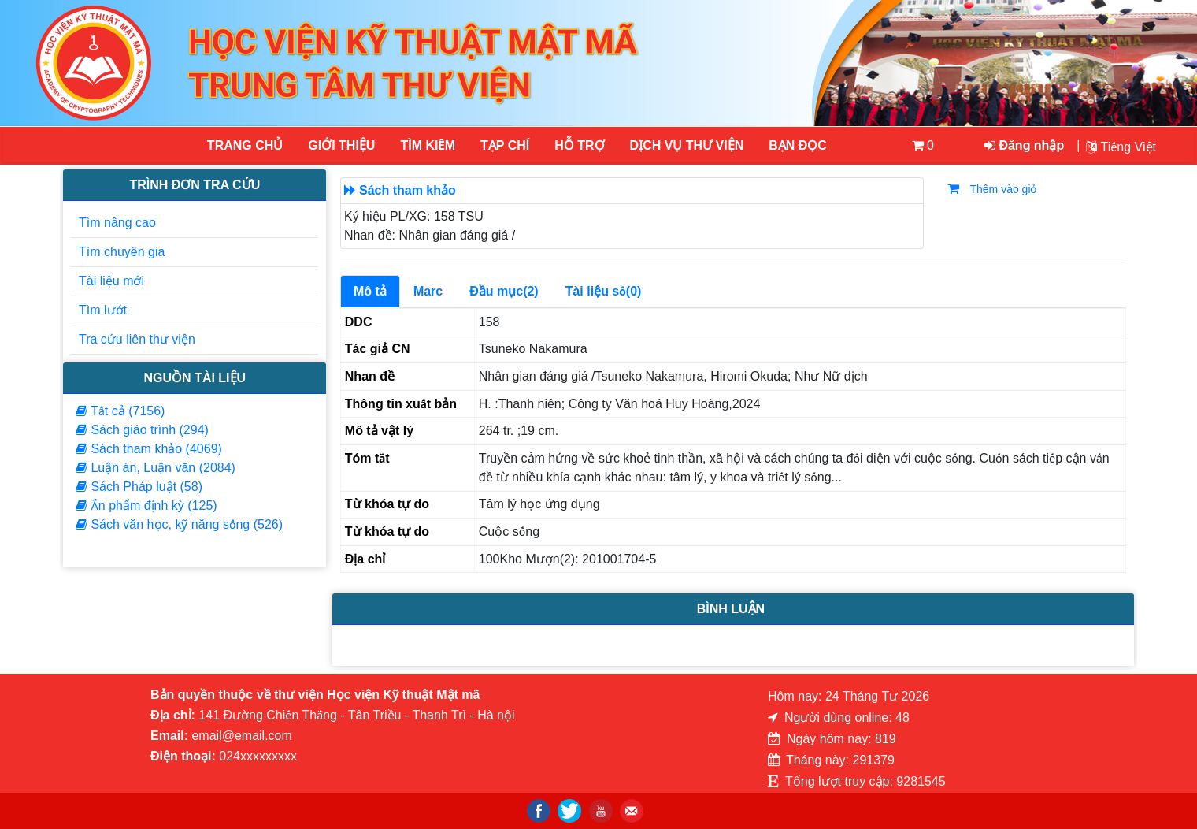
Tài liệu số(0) (603, 291)
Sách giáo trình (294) (142, 430)
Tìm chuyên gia (122, 251)
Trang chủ (245, 145)
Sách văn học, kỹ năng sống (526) (179, 524)
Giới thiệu (341, 145)
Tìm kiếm (427, 145)
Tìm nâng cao (117, 222)
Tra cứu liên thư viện (137, 339)
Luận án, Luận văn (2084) (155, 467)
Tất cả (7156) (120, 411)
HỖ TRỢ (579, 145)
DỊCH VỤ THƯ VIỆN (686, 145)
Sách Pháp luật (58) (139, 486)
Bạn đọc (798, 145)
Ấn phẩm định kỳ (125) (146, 505)
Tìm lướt (103, 310)
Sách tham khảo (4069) (149, 448)
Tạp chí (504, 145)
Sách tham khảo (407, 190)
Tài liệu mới (111, 281)
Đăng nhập (1024, 145)
